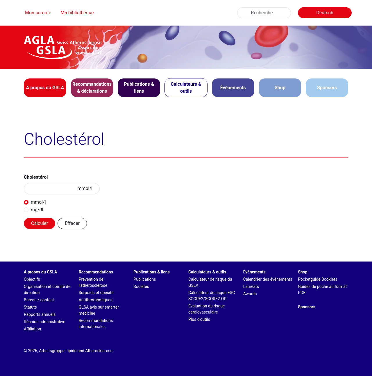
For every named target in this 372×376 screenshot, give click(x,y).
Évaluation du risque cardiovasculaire (206, 309)
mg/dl (37, 209)
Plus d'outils (199, 319)
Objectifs (32, 279)
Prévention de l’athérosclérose (93, 282)
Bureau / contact (39, 300)
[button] (45, 87)
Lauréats (251, 286)
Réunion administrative (44, 321)
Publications (144, 279)
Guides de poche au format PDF (322, 289)
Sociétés (141, 286)
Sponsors (327, 87)
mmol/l (38, 202)
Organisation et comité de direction (47, 289)
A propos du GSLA (40, 272)
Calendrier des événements (267, 279)
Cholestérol (36, 177)
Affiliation (32, 329)
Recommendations (96, 272)
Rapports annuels (40, 314)
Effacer (72, 223)
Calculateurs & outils (207, 272)
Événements (254, 272)
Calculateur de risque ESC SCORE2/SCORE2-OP (211, 295)
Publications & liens (151, 272)
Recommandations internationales (96, 323)
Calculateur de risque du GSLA (210, 282)
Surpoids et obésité (96, 292)
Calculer (39, 223)
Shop (280, 87)
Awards (250, 293)
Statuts (30, 307)
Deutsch (324, 12)
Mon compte (38, 12)
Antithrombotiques (95, 300)
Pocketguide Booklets (317, 279)
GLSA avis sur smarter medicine (99, 310)
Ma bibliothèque (77, 12)
